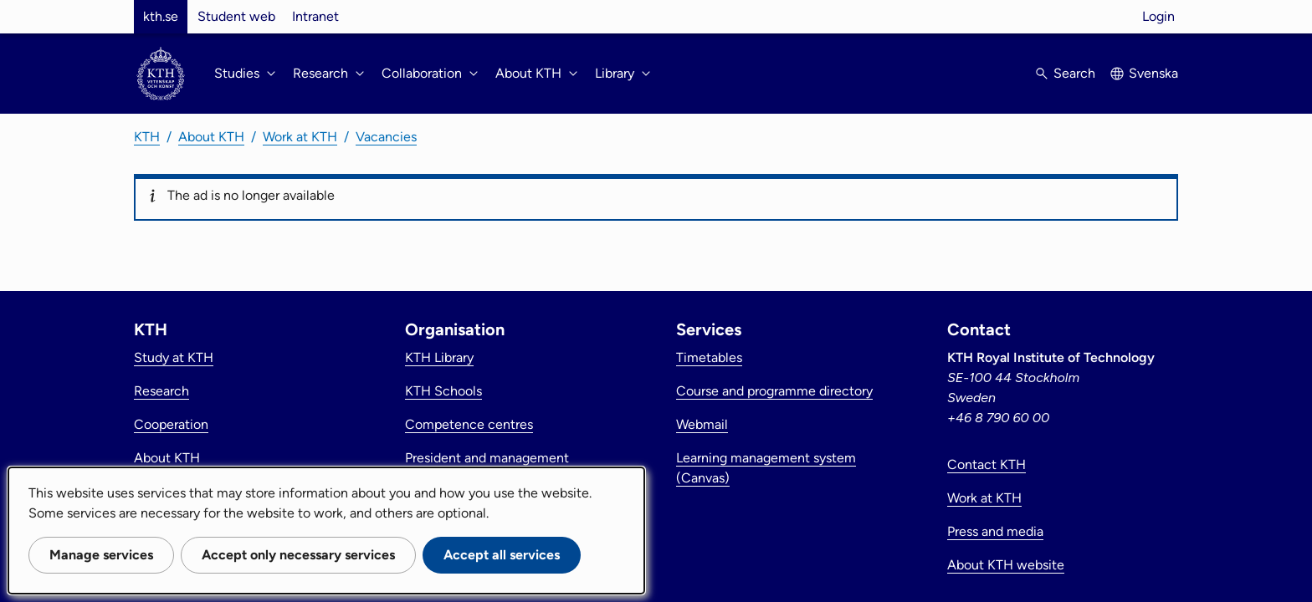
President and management (487, 458)
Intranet (315, 16)
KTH (147, 137)
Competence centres (469, 424)
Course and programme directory (774, 391)
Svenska (1153, 73)
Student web (236, 16)
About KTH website (1005, 565)
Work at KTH (300, 137)
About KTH (211, 137)
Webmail (702, 424)
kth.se (160, 16)
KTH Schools (443, 391)
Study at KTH (173, 357)
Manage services (101, 555)
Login (1158, 16)
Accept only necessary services (298, 555)
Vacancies (386, 137)
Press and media (995, 531)
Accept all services (501, 555)
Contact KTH (986, 464)
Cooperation (171, 424)
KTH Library (439, 357)
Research (161, 391)
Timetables (709, 357)
